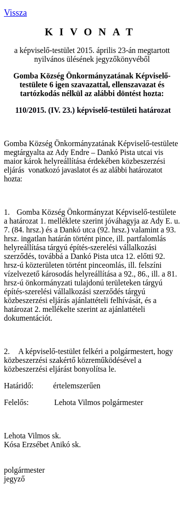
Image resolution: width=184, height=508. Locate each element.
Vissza (15, 13)
